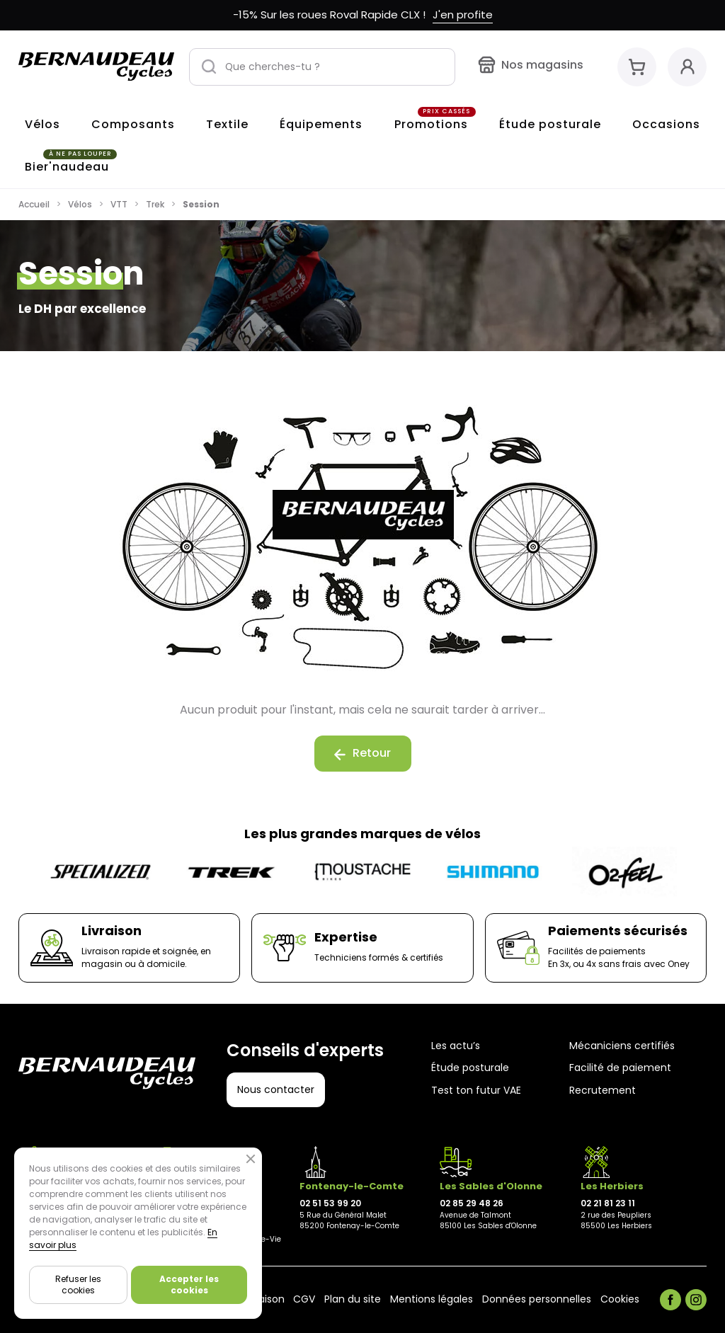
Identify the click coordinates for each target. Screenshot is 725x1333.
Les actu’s (455, 1046)
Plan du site (352, 1299)
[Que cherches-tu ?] (322, 67)
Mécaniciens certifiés (622, 1046)
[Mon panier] (636, 66)
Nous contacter (275, 1089)
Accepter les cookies (189, 1284)
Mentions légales (431, 1299)
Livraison (264, 1299)
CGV (304, 1299)
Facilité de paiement (620, 1068)
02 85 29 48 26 (471, 1203)
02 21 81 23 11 (608, 1203)
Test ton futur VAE (476, 1090)
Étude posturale (470, 1068)
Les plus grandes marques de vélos (362, 833)
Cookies (619, 1299)
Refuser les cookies (78, 1284)
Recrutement (602, 1090)
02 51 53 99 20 (330, 1203)
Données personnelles (536, 1299)
